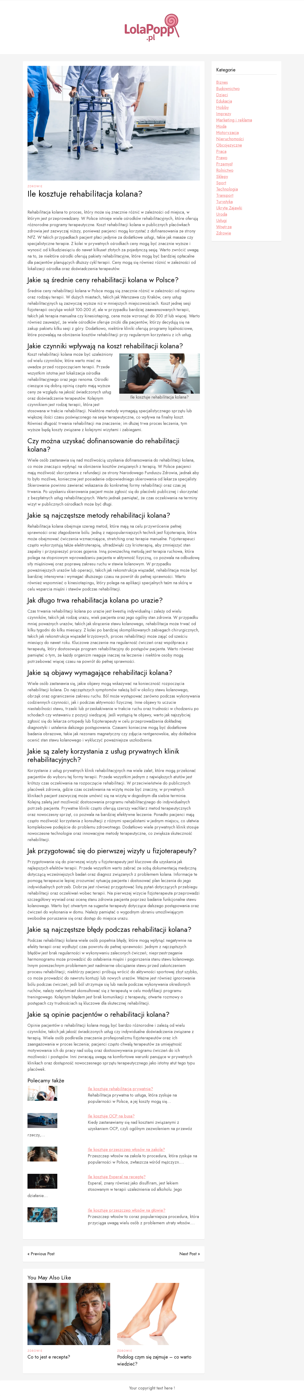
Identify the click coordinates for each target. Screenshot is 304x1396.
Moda (221, 126)
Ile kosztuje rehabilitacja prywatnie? (120, 1089)
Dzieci (222, 95)
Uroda (221, 214)
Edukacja (224, 101)
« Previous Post (41, 1254)
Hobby (222, 107)
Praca (221, 151)
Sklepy (222, 177)
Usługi (221, 221)
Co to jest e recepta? (48, 1357)
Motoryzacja (227, 133)
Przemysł (224, 164)
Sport (221, 183)
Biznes (222, 82)
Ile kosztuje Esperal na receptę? (117, 1177)
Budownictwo (228, 89)
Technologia (227, 189)
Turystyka (224, 202)
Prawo (221, 158)
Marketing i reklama (234, 120)
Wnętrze (224, 227)
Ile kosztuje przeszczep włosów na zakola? (126, 1150)
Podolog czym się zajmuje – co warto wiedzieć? (154, 1360)
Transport (224, 195)
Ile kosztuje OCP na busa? (111, 1116)
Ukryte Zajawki (229, 208)
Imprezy (223, 114)
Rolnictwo (224, 170)
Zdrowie (35, 186)
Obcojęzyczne (229, 145)
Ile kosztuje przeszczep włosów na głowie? (126, 1210)
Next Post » (189, 1254)
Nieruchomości (230, 139)
